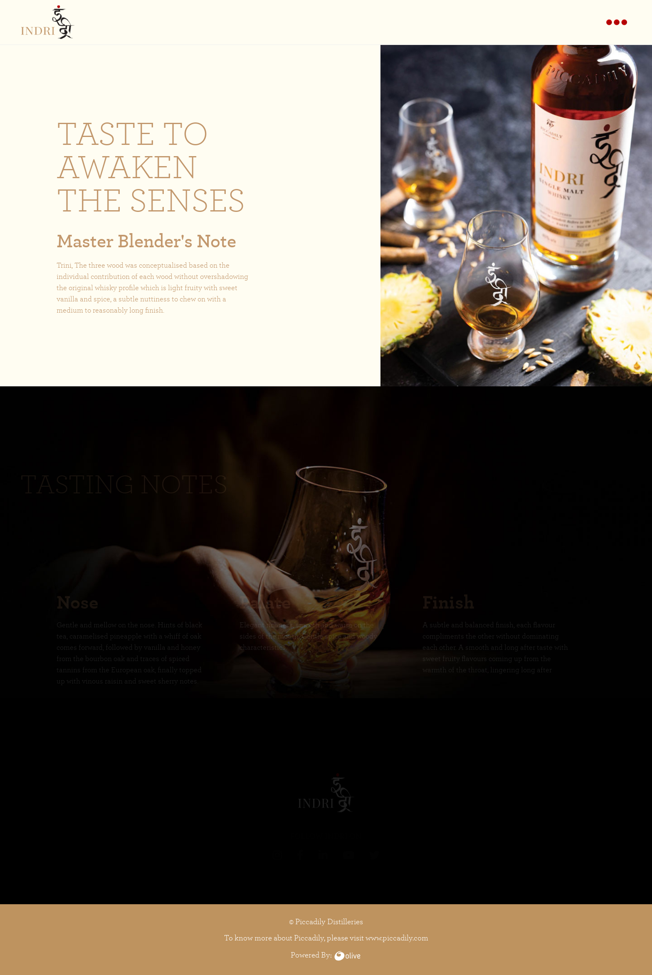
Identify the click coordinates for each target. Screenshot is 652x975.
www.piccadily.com (397, 938)
